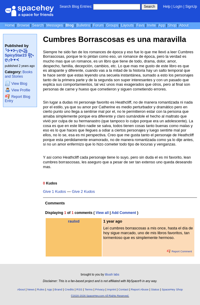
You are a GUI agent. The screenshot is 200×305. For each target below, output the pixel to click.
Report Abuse (139, 289)
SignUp (191, 6)
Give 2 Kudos (83, 192)
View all (102, 213)
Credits (69, 289)
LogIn (177, 6)
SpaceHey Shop (172, 289)
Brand (58, 289)
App (162, 25)
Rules (40, 289)
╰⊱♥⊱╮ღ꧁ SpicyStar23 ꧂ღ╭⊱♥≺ (19, 55)
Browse (23, 25)
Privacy (99, 289)
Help (166, 6)
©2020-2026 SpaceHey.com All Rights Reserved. (100, 295)
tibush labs (112, 274)
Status (155, 289)
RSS (79, 289)
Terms (89, 289)
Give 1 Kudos (54, 192)
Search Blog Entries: (76, 6)
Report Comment (179, 251)
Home (9, 25)
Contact (124, 289)
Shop (172, 25)
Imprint (111, 289)
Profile (17, 90)
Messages (54, 25)
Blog (70, 25)
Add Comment (124, 213)
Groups (112, 25)
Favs (140, 25)
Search (149, 6)
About (183, 25)
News (31, 289)
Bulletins (83, 25)
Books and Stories (19, 74)
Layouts (127, 25)
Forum (98, 25)
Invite (151, 25)
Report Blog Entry (17, 98)
